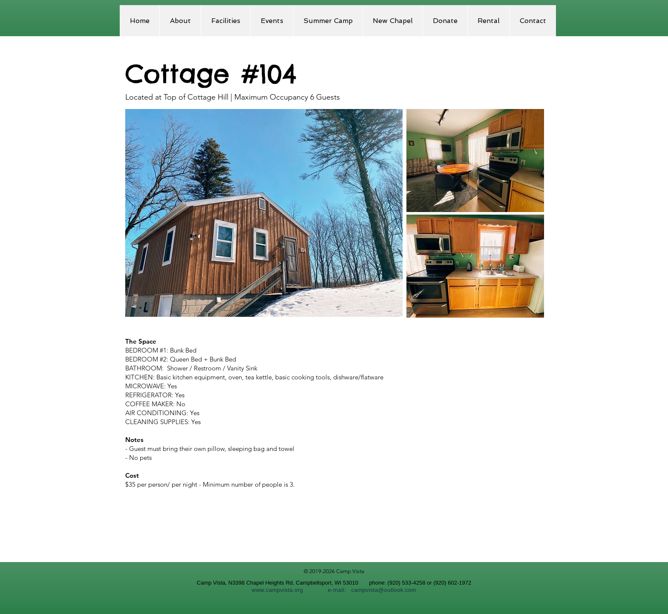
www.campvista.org (277, 590)
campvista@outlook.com (383, 590)
